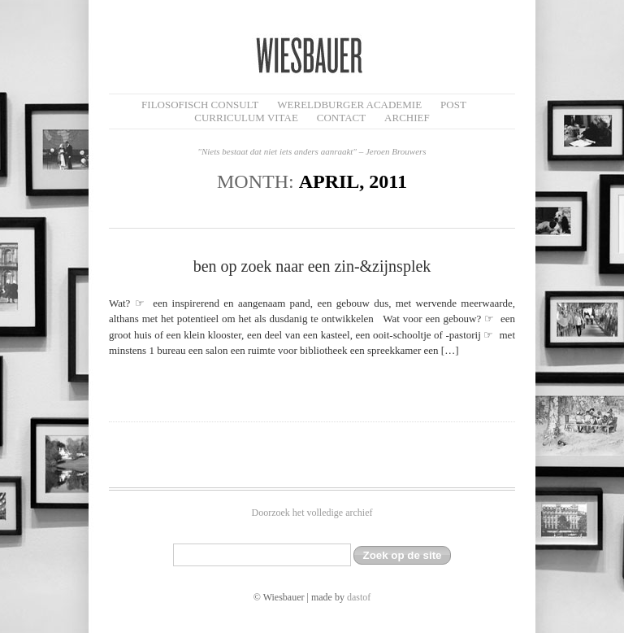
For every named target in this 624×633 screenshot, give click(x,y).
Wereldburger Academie (349, 104)
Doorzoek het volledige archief (312, 512)
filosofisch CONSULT (199, 104)
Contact (341, 117)
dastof (358, 597)
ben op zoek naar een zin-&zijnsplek (312, 266)
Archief (407, 117)
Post (453, 104)
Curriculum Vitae (246, 117)
